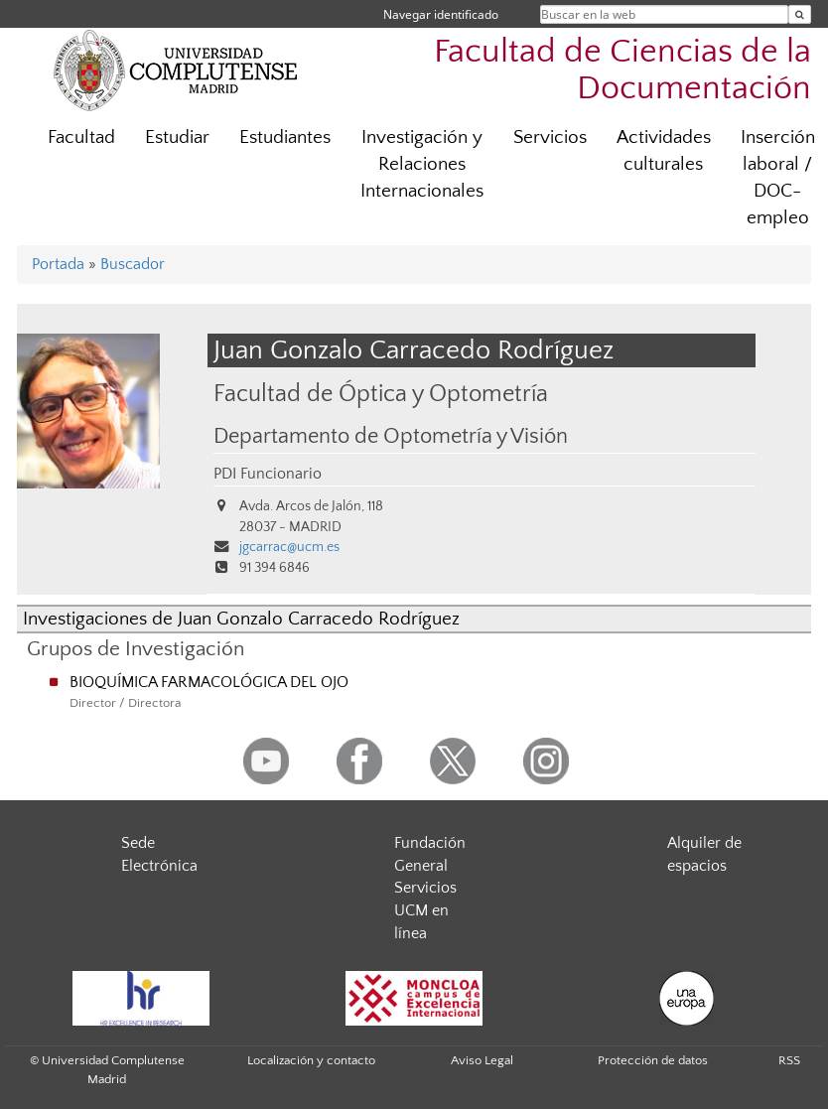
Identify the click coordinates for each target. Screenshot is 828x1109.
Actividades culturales (664, 151)
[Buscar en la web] (799, 14)
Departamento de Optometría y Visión (390, 437)
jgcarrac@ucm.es (289, 547)
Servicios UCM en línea (425, 910)
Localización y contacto (311, 1060)
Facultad (81, 137)
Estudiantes (285, 137)
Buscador (132, 264)
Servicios (550, 137)
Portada (58, 264)
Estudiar (177, 137)
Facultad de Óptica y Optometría (380, 393)
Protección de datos (653, 1060)
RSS (789, 1060)
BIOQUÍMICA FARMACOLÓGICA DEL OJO (208, 682)
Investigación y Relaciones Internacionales (421, 164)
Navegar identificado (440, 14)
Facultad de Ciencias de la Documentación (622, 70)
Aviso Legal (482, 1060)
